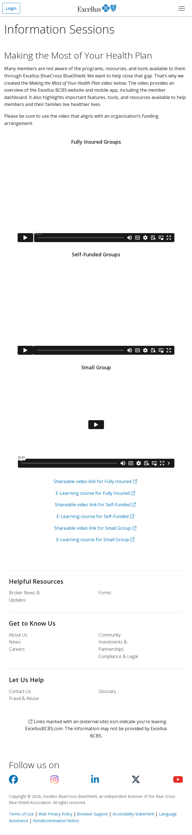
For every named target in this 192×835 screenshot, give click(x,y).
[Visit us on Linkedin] (95, 781)
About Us (18, 635)
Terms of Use (21, 814)
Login (11, 8)
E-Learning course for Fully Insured (93, 493)
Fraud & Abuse (24, 698)
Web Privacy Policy (55, 814)
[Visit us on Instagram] (54, 781)
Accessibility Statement (133, 814)
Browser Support (92, 814)
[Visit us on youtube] (178, 781)
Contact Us (20, 691)
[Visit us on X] (135, 781)
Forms (104, 593)
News (15, 642)
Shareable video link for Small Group (92, 528)
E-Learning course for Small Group (92, 539)
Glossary (107, 691)
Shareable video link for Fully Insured (92, 481)
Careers (17, 649)
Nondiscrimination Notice (56, 820)
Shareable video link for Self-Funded (93, 505)
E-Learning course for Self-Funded (92, 516)
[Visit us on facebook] (13, 781)
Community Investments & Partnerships (112, 642)
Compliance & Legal (118, 656)
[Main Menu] (182, 8)
